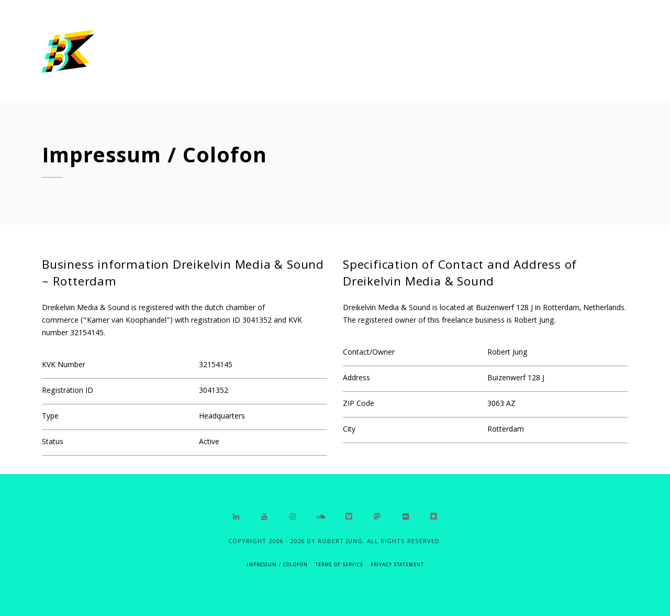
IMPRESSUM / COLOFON (277, 565)
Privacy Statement (397, 565)
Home (488, 52)
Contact (606, 53)
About (543, 52)
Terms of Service (339, 565)
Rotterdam (505, 430)
